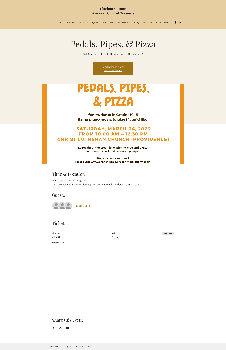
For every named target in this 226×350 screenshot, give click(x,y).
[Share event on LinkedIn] (67, 328)
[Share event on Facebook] (53, 328)
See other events (113, 70)
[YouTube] (179, 22)
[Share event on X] (60, 328)
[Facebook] (175, 22)
